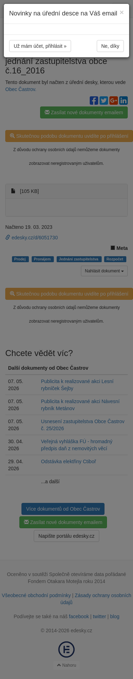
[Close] (122, 12)
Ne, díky (110, 46)
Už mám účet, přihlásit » (40, 46)
